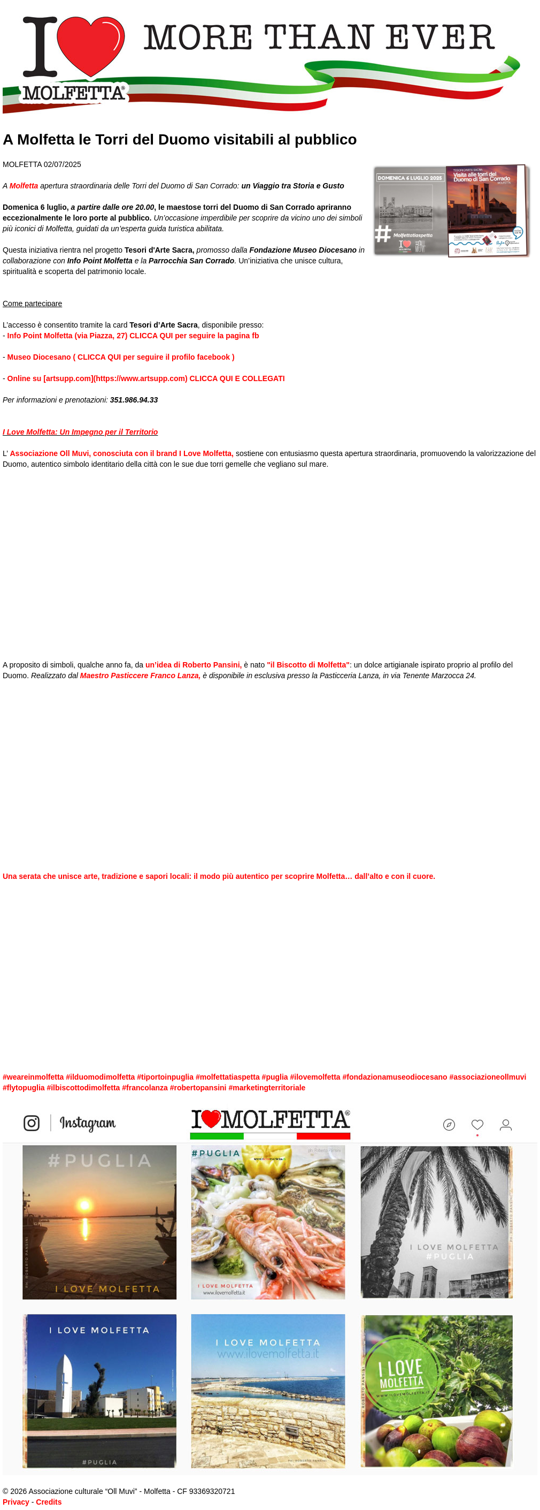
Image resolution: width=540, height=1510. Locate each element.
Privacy (16, 1502)
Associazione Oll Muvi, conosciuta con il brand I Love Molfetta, (122, 453)
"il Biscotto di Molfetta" (308, 665)
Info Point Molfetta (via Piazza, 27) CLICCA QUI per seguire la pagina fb (132, 335)
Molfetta (24, 185)
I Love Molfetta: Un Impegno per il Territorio (80, 432)
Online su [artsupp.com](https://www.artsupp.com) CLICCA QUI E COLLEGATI (146, 378)
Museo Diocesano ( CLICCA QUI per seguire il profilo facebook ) (121, 357)
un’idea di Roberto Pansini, (193, 665)
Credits (48, 1502)
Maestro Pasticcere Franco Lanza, (139, 675)
